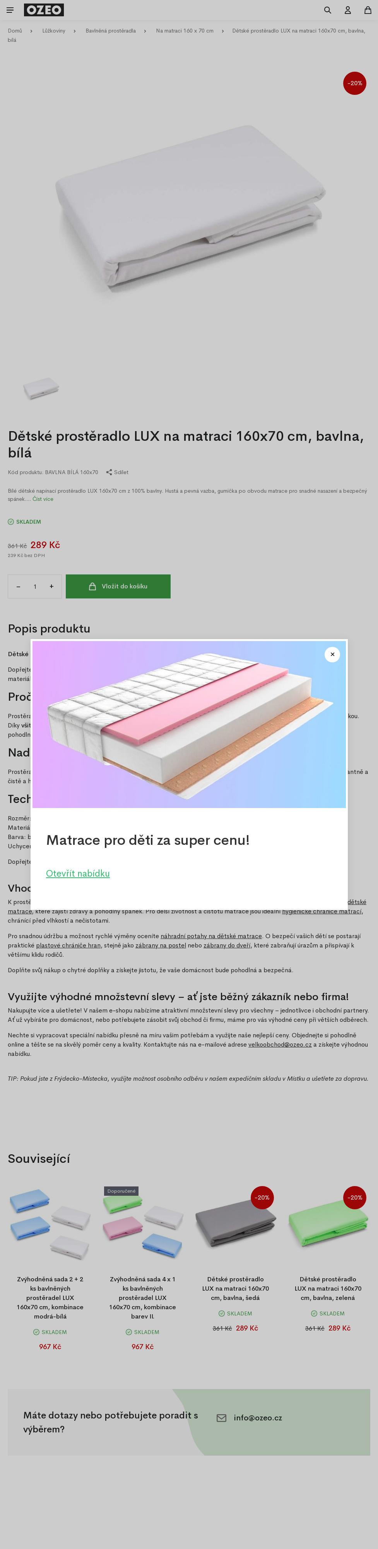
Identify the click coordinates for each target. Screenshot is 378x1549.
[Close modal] (332, 654)
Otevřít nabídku (78, 873)
